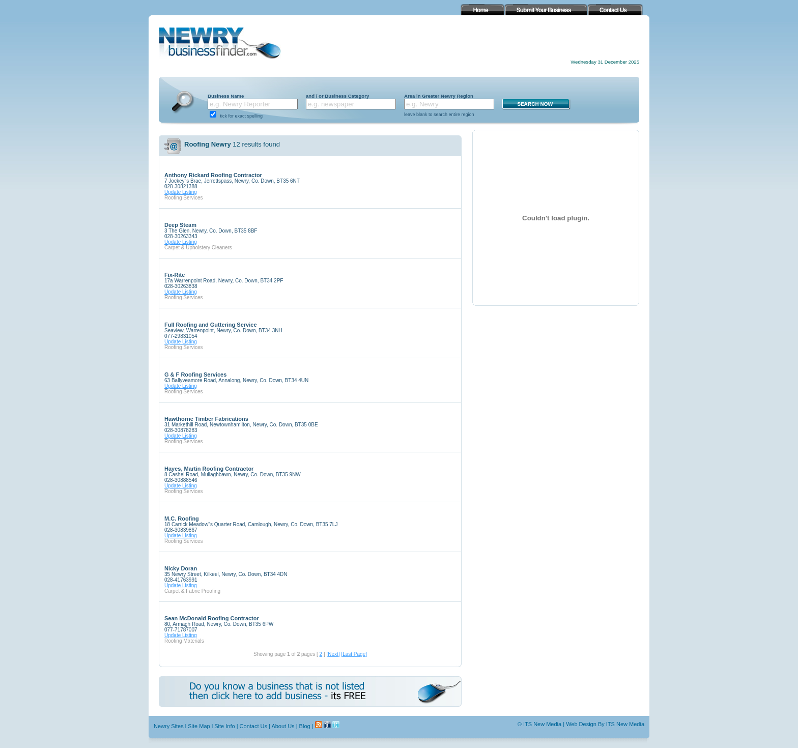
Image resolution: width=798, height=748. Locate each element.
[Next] (332, 654)
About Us (282, 726)
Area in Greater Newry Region (438, 96)
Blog (304, 726)
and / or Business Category (337, 96)
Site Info (224, 726)
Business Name (226, 96)
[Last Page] (354, 654)
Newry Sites (169, 726)
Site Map (199, 726)
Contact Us (253, 726)
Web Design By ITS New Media (605, 724)
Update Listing (180, 192)
